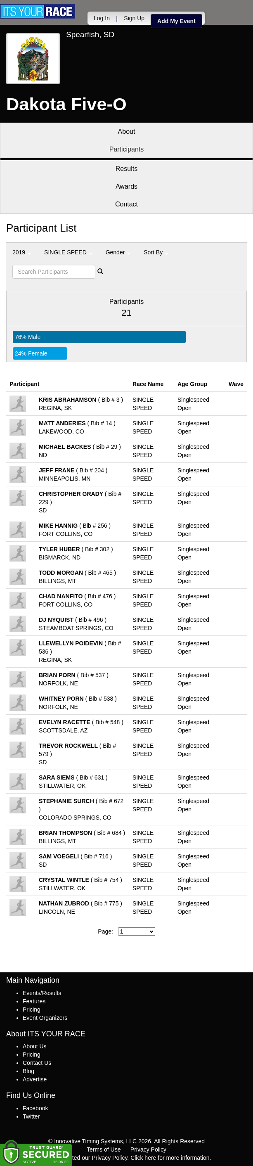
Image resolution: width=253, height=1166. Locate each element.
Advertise (35, 1079)
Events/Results (42, 993)
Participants (126, 149)
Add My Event (176, 21)
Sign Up (134, 18)
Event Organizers (45, 1017)
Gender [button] (118, 252)
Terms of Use (104, 1149)
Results (126, 168)
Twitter (31, 1116)
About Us (35, 1046)
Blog (28, 1071)
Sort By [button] (156, 252)
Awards (126, 186)
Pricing (31, 1009)
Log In (102, 18)
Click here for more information (169, 1157)
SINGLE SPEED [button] (68, 252)
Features (34, 1001)
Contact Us (37, 1062)
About (126, 131)
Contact (126, 204)
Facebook (35, 1108)
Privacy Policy (148, 1149)
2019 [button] (21, 252)
